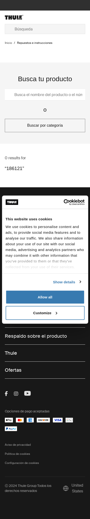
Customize (45, 313)
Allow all (45, 297)
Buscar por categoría (45, 125)
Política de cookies (17, 454)
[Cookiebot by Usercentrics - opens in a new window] (64, 202)
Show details (64, 282)
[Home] (17, 17)
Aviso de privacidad (18, 445)
